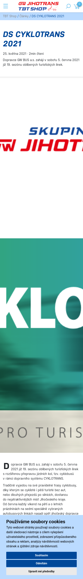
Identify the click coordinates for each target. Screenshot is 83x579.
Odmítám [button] (41, 563)
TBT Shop (10, 16)
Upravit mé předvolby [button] (41, 571)
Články (24, 16)
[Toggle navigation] (5, 6)
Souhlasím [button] (41, 555)
